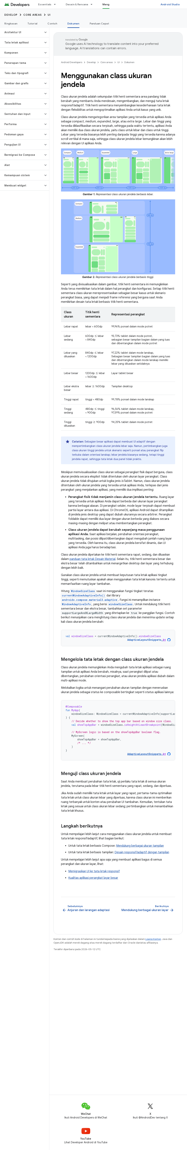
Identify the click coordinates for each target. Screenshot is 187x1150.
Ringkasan (10, 23)
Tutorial (32, 23)
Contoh (52, 23)
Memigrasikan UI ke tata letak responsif (94, 871)
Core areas (32, 14)
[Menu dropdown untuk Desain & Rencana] (93, 4)
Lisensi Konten (153, 939)
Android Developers (71, 62)
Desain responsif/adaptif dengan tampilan (142, 852)
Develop (11, 14)
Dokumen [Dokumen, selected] (73, 23)
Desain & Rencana (77, 4)
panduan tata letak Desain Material (92, 559)
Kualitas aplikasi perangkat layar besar (93, 878)
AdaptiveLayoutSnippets (146, 639)
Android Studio (170, 4)
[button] (21, 32)
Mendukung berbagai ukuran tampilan (140, 846)
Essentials (44, 4)
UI (49, 14)
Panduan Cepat (99, 23)
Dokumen (129, 62)
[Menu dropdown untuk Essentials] (56, 4)
